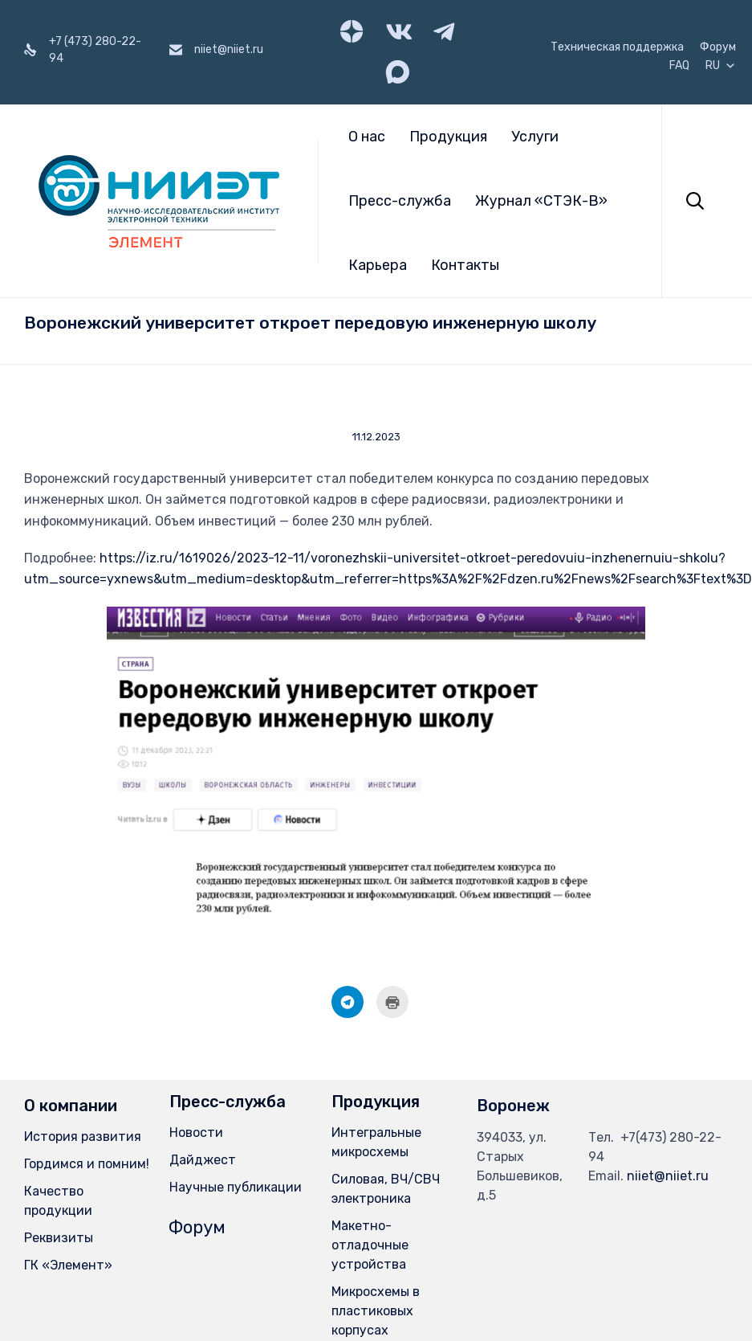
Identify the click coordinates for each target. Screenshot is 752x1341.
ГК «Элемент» (68, 1265)
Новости (196, 1132)
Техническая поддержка (617, 47)
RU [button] (720, 66)
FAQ (679, 66)
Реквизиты (58, 1237)
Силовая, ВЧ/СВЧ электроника (385, 1188)
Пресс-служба (399, 201)
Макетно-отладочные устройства (370, 1245)
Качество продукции (58, 1201)
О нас (366, 136)
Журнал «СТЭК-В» (541, 201)
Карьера (377, 265)
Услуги (535, 136)
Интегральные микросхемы (376, 1142)
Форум (718, 47)
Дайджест (202, 1159)
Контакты (465, 265)
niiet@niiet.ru (668, 1176)
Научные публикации (235, 1187)
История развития (82, 1136)
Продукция (448, 136)
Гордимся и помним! (86, 1163)
